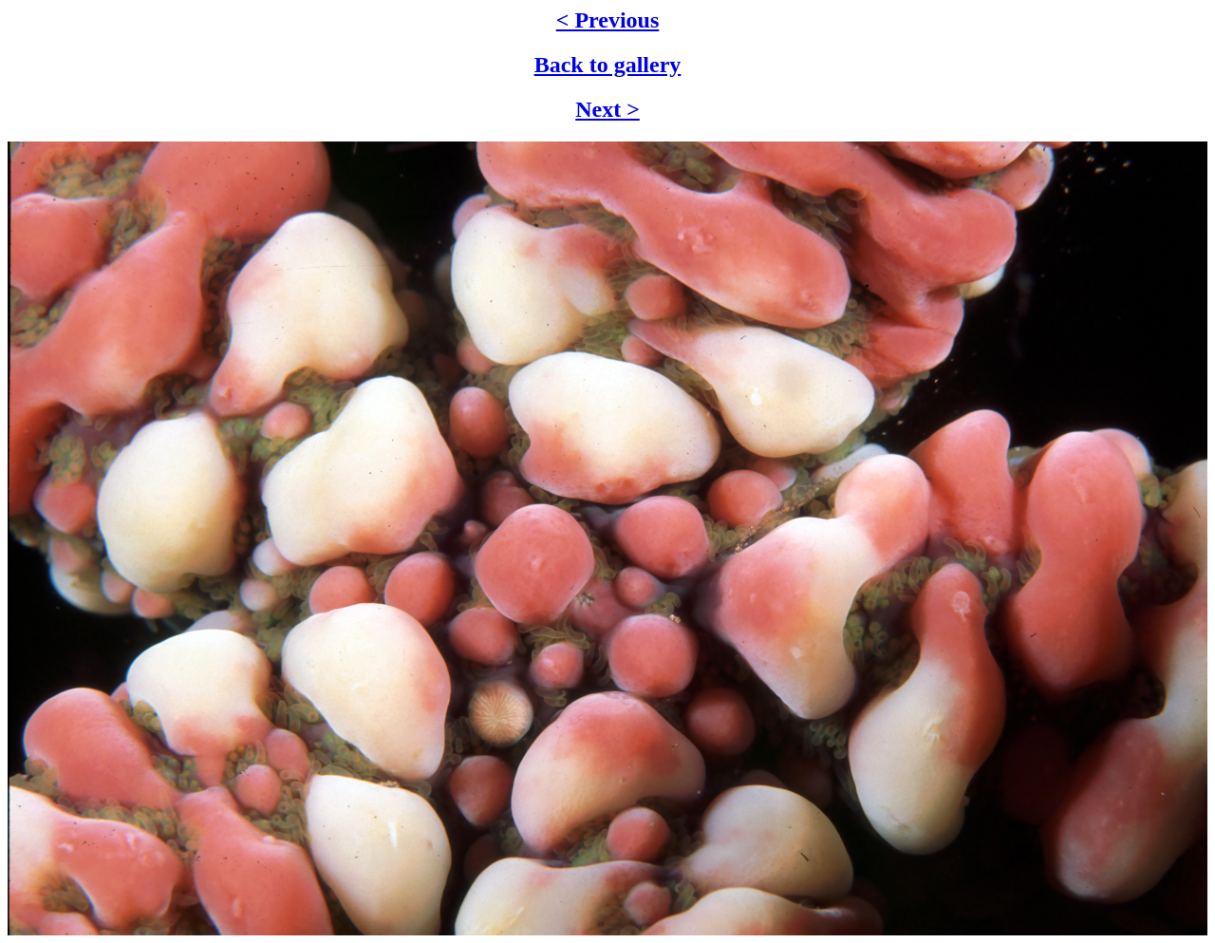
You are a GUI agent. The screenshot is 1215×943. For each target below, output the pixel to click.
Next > (607, 109)
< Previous (608, 20)
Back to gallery (608, 64)
